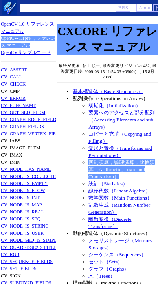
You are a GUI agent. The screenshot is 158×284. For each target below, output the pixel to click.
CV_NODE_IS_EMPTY (24, 183)
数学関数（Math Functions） (120, 198)
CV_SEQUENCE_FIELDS (27, 261)
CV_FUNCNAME (18, 105)
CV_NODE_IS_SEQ (20, 219)
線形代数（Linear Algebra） (119, 191)
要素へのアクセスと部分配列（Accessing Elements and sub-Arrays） (121, 120)
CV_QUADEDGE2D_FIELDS (30, 247)
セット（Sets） (105, 262)
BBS (123, 8)
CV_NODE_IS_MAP (21, 204)
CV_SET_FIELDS (19, 268)
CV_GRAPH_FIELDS (22, 126)
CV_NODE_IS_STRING (25, 226)
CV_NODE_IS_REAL (22, 212)
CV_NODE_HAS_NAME (26, 169)
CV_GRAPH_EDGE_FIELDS (30, 119)
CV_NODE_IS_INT (20, 197)
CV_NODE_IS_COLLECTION (31, 176)
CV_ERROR (13, 98)
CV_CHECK (13, 84)
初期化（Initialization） (114, 105)
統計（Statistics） (108, 184)
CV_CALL (11, 77)
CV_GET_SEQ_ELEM (23, 112)
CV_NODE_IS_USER (22, 233)
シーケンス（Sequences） (117, 255)
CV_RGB (10, 254)
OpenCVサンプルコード (26, 52)
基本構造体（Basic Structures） (108, 91)
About (145, 8)
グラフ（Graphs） (108, 269)
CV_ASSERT (14, 70)
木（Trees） (101, 276)
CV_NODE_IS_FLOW (23, 190)
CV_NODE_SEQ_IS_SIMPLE (30, 240)
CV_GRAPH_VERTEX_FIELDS (33, 133)
